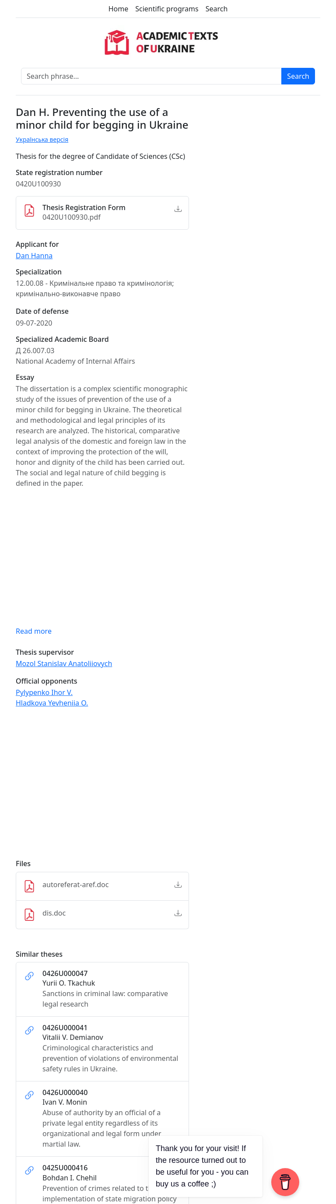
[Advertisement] (102, 787)
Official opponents (46, 681)
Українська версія (42, 139)
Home (118, 9)
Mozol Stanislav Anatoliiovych (64, 663)
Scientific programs (166, 9)
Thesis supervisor (45, 652)
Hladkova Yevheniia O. (52, 703)
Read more (34, 631)
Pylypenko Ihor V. (44, 692)
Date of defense (42, 311)
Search (217, 9)
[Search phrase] (151, 76)
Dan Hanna (34, 255)
